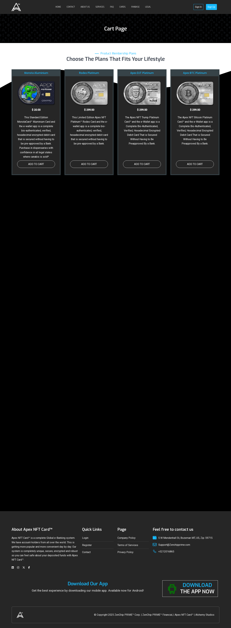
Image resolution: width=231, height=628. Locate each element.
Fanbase (135, 7)
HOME (58, 7)
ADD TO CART (36, 164)
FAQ (112, 7)
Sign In (198, 7)
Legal (148, 7)
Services (99, 7)
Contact (71, 7)
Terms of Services (127, 545)
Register (87, 545)
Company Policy (126, 537)
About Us (85, 7)
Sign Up (211, 7)
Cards (122, 7)
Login (85, 537)
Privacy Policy (125, 552)
